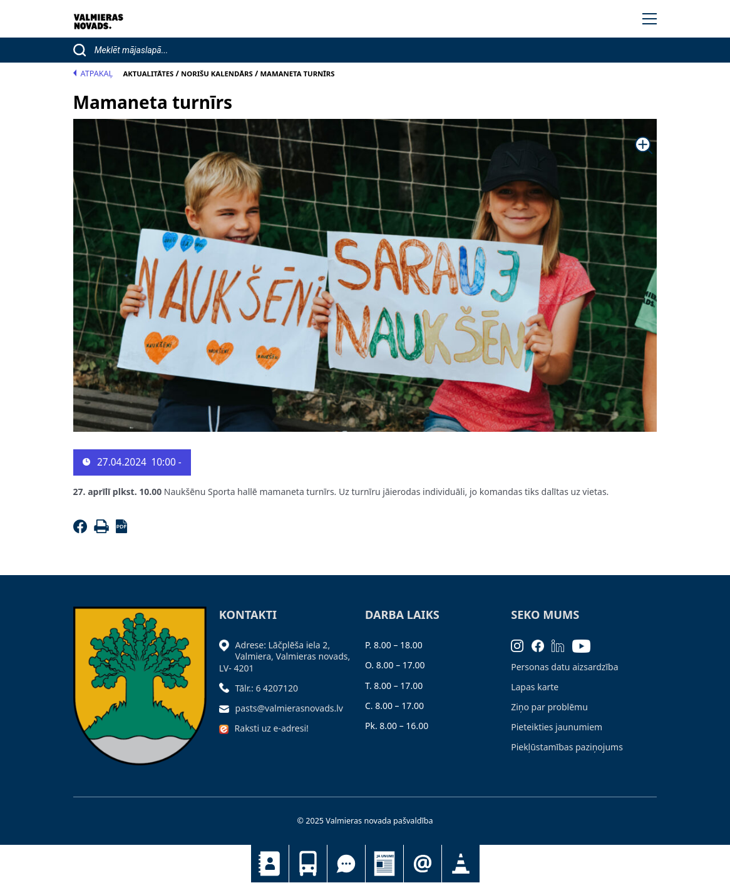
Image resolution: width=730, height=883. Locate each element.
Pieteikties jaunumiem (422, 863)
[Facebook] (82, 530)
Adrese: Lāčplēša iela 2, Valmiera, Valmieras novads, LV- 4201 (285, 656)
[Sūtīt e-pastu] (227, 708)
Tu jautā (346, 863)
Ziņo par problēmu (549, 707)
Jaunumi (384, 863)
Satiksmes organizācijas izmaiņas (461, 863)
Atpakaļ (93, 73)
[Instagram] (521, 645)
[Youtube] (585, 645)
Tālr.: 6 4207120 (267, 688)
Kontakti (270, 863)
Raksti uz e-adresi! (272, 728)
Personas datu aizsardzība (564, 667)
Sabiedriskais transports (308, 863)
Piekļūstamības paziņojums (567, 747)
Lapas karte (534, 687)
